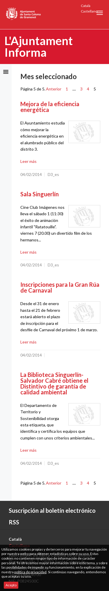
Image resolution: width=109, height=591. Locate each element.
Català (85, 5)
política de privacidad (30, 572)
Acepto (11, 585)
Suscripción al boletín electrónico (52, 510)
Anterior (53, 88)
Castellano (89, 11)
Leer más (28, 161)
